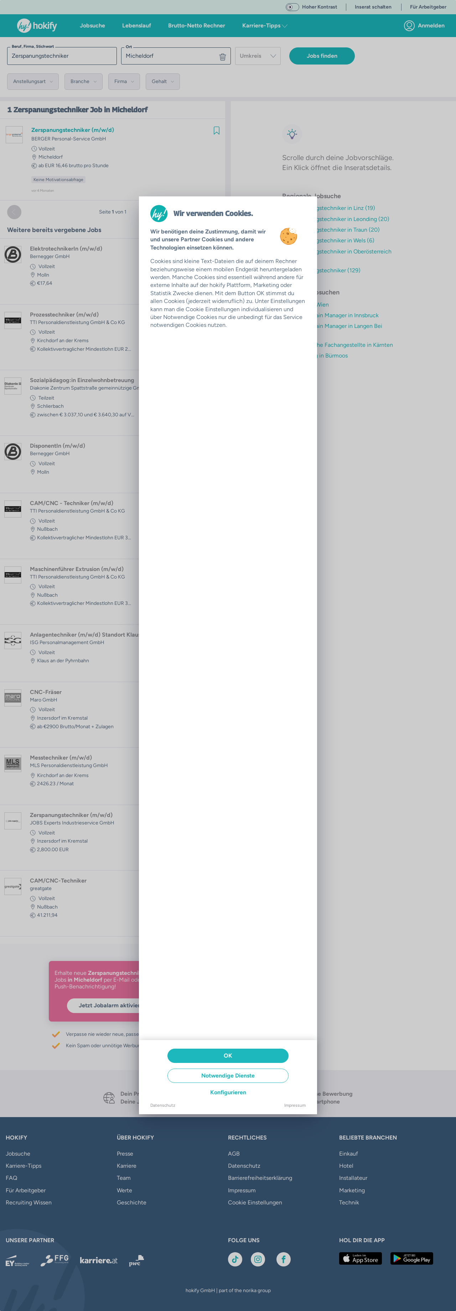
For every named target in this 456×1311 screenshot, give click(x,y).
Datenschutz (162, 1105)
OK (228, 1055)
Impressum (295, 1105)
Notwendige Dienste (228, 1075)
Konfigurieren (228, 1092)
